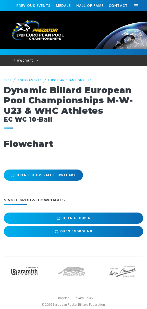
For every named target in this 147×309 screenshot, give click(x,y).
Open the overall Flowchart (43, 175)
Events (33, 5)
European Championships (70, 80)
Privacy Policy (83, 298)
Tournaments (30, 80)
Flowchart (24, 60)
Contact (118, 5)
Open (73, 218)
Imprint (63, 298)
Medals (63, 5)
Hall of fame (90, 5)
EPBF (7, 80)
